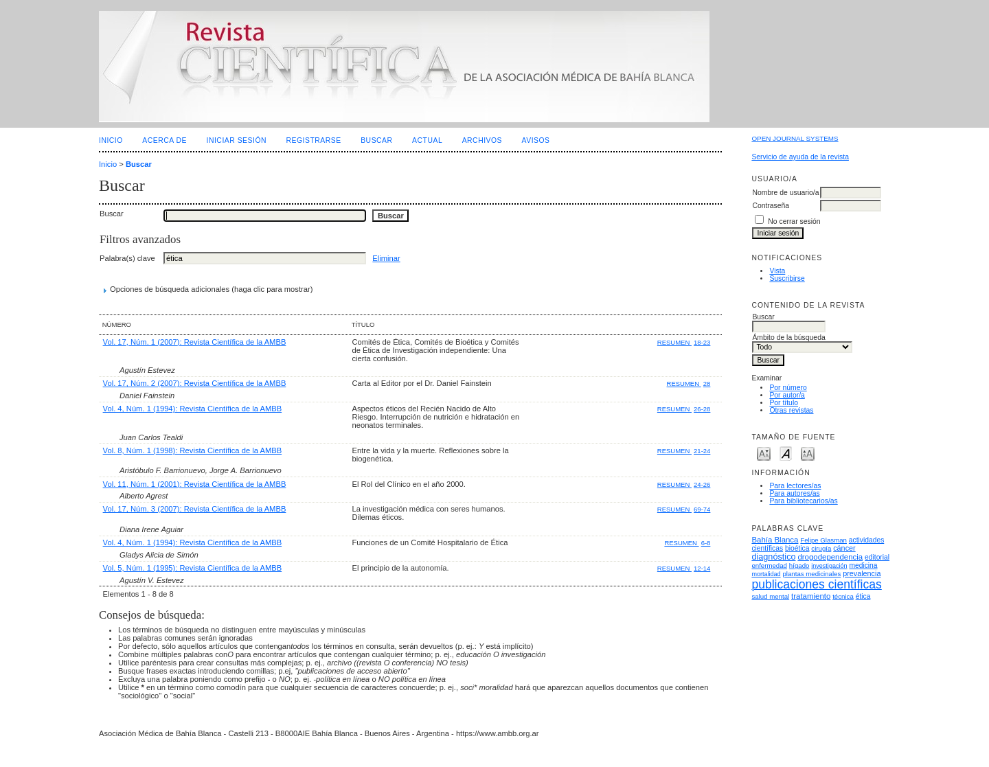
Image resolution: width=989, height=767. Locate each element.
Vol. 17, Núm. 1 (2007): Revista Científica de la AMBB (194, 342)
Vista (777, 271)
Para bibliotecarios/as (803, 501)
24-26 (702, 484)
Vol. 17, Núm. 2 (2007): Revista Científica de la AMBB (194, 383)
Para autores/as (794, 493)
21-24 (702, 451)
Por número (787, 387)
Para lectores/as (795, 486)
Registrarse (313, 140)
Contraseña (770, 205)
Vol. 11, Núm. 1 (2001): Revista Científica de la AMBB (194, 484)
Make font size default (786, 453)
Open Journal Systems (794, 138)
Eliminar (386, 258)
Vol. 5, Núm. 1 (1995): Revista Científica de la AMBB (192, 568)
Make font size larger (808, 453)
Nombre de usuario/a (785, 192)
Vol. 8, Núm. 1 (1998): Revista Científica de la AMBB (192, 450)
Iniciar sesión (237, 140)
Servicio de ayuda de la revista (800, 157)
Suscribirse (786, 278)
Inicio (111, 140)
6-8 (706, 543)
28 (707, 383)
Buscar (376, 140)
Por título (783, 403)
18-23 (702, 342)
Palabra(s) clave (127, 258)
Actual (427, 140)
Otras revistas (791, 410)
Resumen (674, 342)
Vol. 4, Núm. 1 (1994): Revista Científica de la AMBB (192, 408)
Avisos (536, 140)
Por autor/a (786, 395)
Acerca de (164, 140)
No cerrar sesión (794, 221)
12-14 (702, 568)
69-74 (702, 509)
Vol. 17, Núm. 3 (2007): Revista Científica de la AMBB (194, 509)
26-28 (702, 409)
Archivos (482, 140)
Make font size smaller (764, 453)
